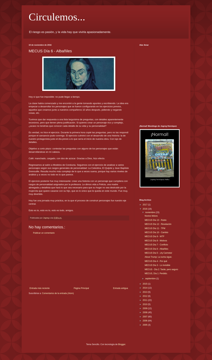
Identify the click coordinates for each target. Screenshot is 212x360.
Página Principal (81, 288)
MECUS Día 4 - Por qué (156, 261)
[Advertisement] (78, 261)
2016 (145, 209)
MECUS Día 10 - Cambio (156, 232)
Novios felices (151, 216)
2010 (145, 304)
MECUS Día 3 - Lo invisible (157, 265)
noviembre (150, 212)
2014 (145, 288)
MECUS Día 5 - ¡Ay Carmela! (158, 253)
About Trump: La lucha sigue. (158, 257)
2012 (145, 296)
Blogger (121, 344)
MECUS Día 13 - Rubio (155, 220)
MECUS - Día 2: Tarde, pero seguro (161, 269)
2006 (145, 320)
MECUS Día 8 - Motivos (156, 240)
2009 (145, 308)
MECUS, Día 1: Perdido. (156, 273)
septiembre (150, 278)
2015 (145, 284)
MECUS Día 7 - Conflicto (156, 244)
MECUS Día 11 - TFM (155, 228)
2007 (145, 316)
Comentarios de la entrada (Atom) (58, 293)
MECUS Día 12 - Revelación (158, 224)
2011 (145, 300)
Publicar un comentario (44, 233)
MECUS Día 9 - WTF (154, 236)
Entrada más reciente (40, 288)
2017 (145, 204)
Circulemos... (57, 17)
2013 (145, 292)
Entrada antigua (120, 288)
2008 (145, 312)
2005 (145, 325)
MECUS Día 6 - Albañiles (156, 249)
